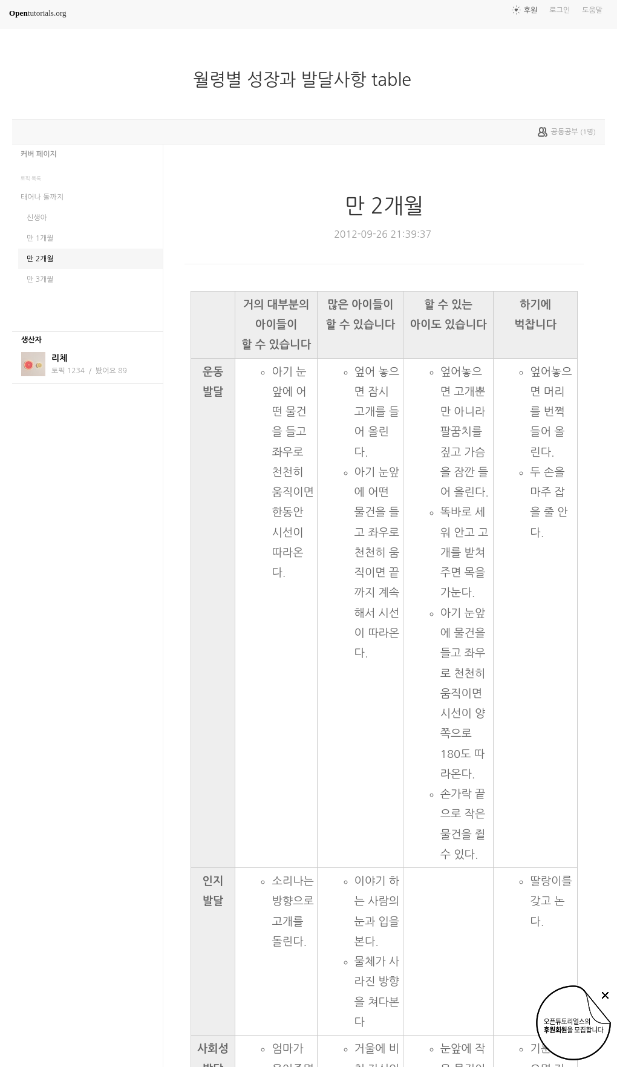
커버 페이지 (39, 154)
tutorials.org (38, 13)
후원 (531, 10)
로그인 (559, 10)
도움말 (592, 10)
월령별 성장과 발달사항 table (307, 79)
